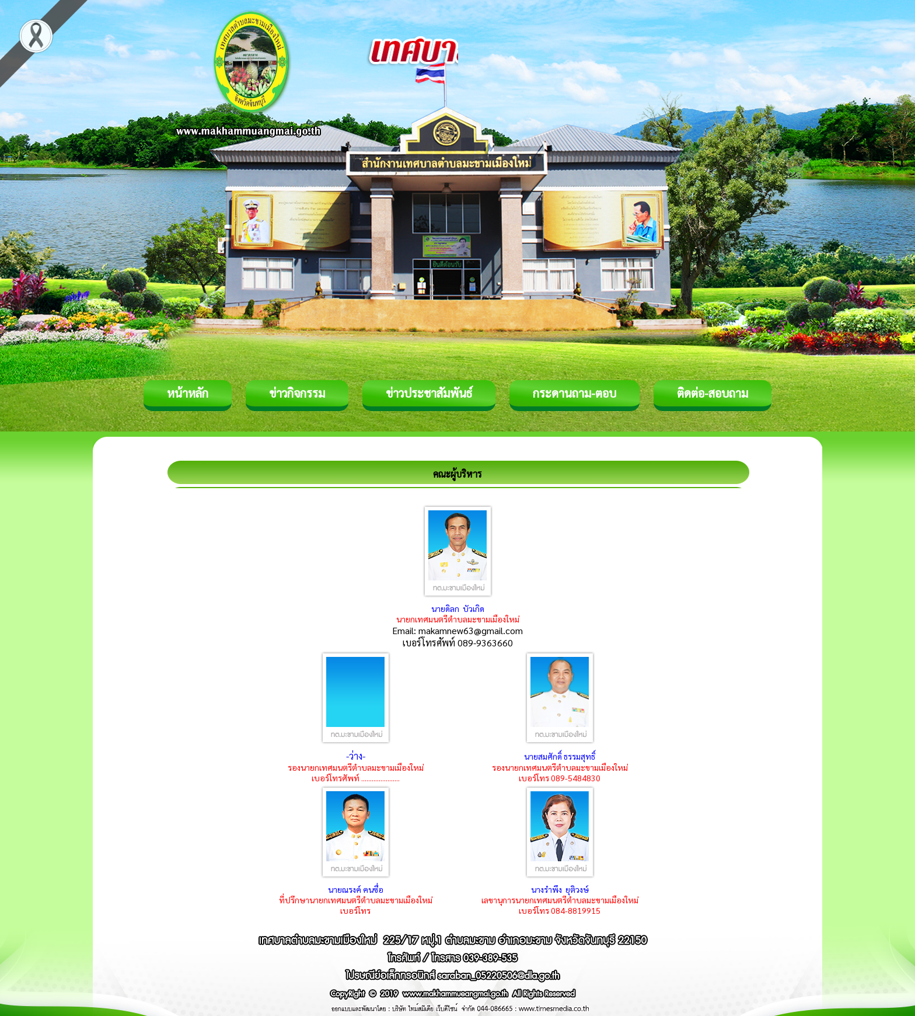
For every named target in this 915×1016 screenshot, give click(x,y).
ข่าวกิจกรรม (297, 393)
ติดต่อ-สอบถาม (712, 393)
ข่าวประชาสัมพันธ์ (429, 393)
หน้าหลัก (187, 393)
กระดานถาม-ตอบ (574, 393)
